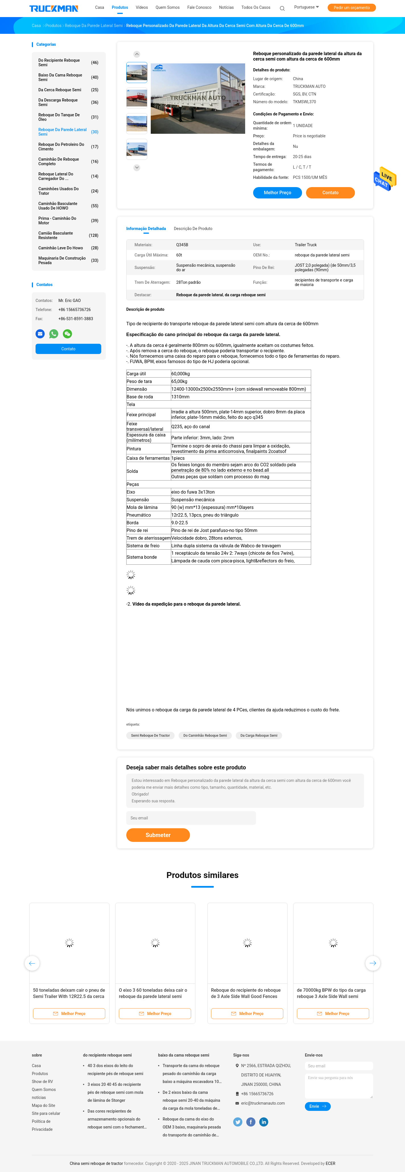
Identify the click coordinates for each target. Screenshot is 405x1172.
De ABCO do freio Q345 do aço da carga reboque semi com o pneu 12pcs (327, 996)
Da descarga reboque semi (68, 102)
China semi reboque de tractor (96, 1163)
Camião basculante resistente (68, 235)
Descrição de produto (193, 228)
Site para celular (46, 1113)
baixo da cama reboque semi (68, 77)
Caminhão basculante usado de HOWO (68, 205)
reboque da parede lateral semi (68, 131)
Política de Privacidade (42, 1125)
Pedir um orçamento (352, 7)
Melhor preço (277, 192)
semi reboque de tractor (150, 736)
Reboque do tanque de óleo (68, 117)
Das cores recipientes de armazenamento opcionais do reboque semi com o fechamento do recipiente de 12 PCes (117, 1120)
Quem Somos (44, 1089)
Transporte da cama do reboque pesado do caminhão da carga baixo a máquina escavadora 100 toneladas (192, 1074)
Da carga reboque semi (259, 736)
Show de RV (42, 1081)
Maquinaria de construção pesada (68, 260)
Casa (36, 1065)
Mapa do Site (43, 1105)
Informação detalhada (146, 228)
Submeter (158, 835)
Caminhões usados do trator (68, 191)
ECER (330, 1163)
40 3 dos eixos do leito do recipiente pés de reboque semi (115, 1069)
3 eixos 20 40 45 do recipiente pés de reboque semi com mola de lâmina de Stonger (115, 1092)
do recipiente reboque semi (68, 62)
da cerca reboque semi (68, 90)
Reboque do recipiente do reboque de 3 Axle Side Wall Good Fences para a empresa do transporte (70, 996)
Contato (68, 349)
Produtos (40, 1073)
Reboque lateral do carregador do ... (68, 176)
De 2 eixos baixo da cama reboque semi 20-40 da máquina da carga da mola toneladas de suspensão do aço (191, 1101)
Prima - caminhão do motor (68, 220)
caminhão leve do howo (68, 248)
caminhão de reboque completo (68, 161)
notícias (39, 1097)
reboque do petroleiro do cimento (68, 146)
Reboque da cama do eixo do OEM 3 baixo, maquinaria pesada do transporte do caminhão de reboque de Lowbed (192, 1128)
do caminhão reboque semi (205, 736)
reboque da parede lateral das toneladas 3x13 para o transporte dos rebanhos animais (241, 996)
